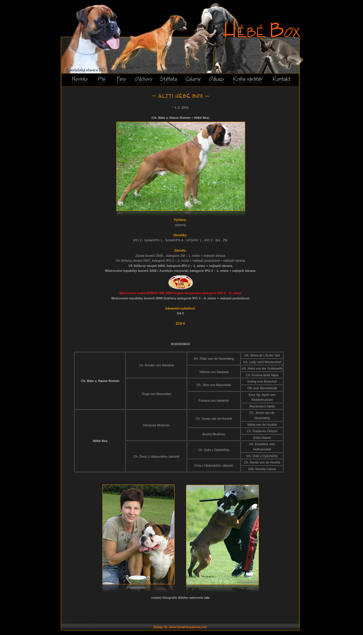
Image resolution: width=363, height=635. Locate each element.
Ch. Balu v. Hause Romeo (172, 117)
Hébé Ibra (201, 117)
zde (207, 597)
